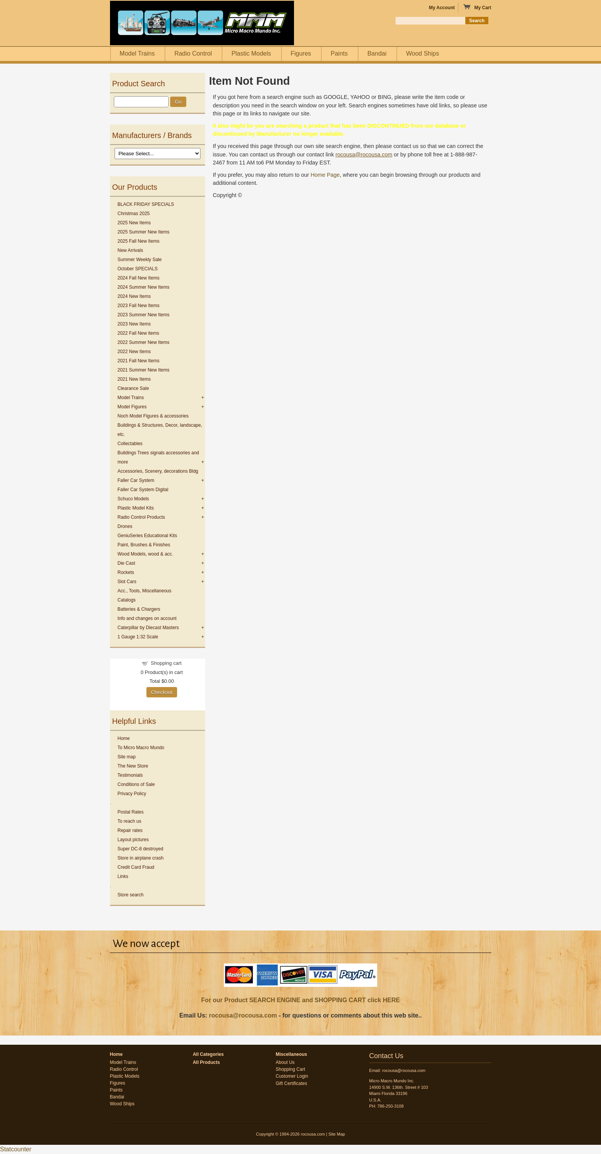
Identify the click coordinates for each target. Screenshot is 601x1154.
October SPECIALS (138, 268)
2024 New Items (134, 296)
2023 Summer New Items (143, 314)
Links (123, 876)
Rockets (126, 572)
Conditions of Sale (136, 784)
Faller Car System (136, 480)
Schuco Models (133, 498)
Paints (339, 53)
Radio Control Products (141, 517)
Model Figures (132, 406)
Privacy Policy (132, 793)
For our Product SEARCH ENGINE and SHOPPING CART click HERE (300, 1000)
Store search (131, 895)
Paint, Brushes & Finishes (144, 544)
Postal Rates (131, 812)
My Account (442, 7)
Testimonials (130, 775)
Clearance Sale (133, 388)
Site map (127, 756)
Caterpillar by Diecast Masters (148, 627)
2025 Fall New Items (138, 241)
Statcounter (15, 1149)
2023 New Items (134, 324)
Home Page (325, 175)
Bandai (376, 53)
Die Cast (126, 563)
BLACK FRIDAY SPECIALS (146, 204)
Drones (125, 526)
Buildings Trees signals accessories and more (158, 457)
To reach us (129, 821)
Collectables (130, 443)
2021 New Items (134, 379)
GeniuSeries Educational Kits (147, 535)
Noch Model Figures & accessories (153, 416)
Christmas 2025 (134, 213)
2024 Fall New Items (138, 278)
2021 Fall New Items (138, 360)
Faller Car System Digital (143, 489)
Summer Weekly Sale (140, 259)
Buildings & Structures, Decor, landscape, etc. (160, 429)
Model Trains (137, 53)
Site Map (336, 1134)
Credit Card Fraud (136, 867)
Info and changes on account (147, 618)
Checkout (161, 692)
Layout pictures (133, 839)
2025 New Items (134, 222)
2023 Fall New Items (138, 305)
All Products (206, 1062)
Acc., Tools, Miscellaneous (145, 590)
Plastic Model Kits (136, 508)
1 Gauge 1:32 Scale (138, 636)
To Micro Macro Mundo (141, 747)
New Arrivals (130, 250)
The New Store (133, 766)
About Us (285, 1062)
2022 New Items (134, 351)
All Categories (208, 1054)
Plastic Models (251, 53)
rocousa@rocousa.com (243, 1015)
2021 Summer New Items (143, 370)
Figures (301, 53)
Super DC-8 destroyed (140, 849)
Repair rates (130, 830)
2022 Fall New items (138, 333)
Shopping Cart (290, 1069)
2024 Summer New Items (143, 287)
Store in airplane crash (141, 858)
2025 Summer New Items (143, 232)
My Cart (477, 7)
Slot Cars (127, 581)
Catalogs (127, 600)
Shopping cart (166, 663)
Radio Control (193, 53)
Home (124, 738)
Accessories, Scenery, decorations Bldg (158, 471)
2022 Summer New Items (143, 342)
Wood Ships (422, 53)
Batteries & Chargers (139, 609)
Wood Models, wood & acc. (145, 554)
